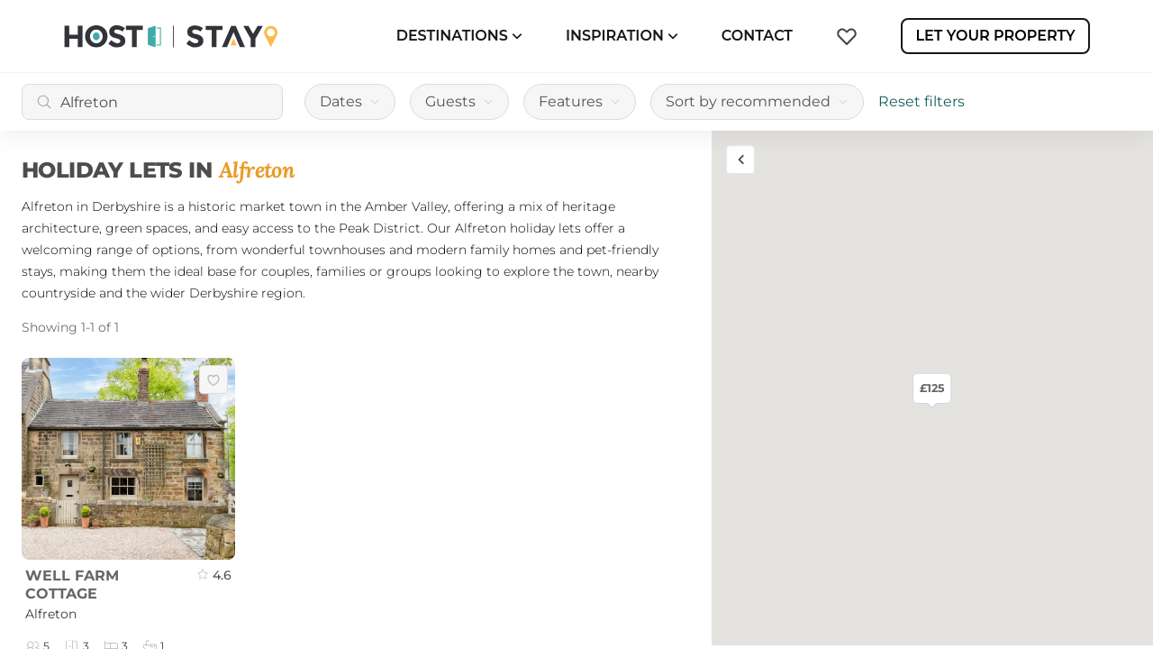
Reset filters (921, 101)
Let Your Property (995, 35)
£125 (932, 387)
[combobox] (152, 102)
